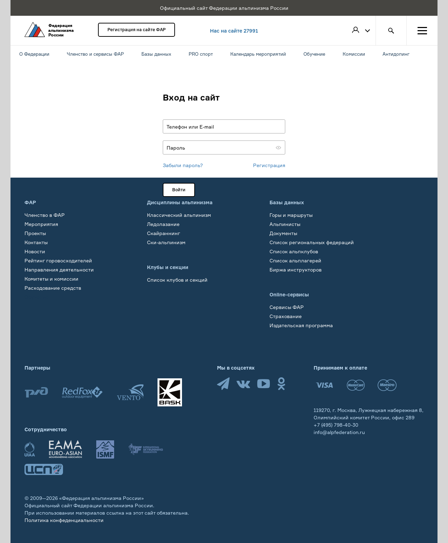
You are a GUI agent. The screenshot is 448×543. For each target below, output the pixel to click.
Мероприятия (41, 224)
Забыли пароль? (183, 165)
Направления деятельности (59, 270)
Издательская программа (301, 325)
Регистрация (269, 165)
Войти (179, 189)
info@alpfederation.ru (339, 432)
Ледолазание (163, 224)
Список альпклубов (294, 251)
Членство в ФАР (44, 215)
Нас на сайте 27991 (234, 31)
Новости (34, 251)
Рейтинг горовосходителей (58, 260)
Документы (283, 233)
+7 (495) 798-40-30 (336, 425)
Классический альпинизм (179, 215)
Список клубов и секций (177, 280)
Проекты (35, 233)
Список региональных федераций (312, 242)
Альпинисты (285, 224)
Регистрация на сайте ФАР (136, 29)
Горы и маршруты (291, 215)
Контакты (36, 242)
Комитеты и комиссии (51, 279)
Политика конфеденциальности (64, 520)
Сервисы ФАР (287, 307)
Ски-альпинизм (166, 242)
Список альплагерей (295, 260)
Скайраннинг (163, 233)
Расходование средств (52, 288)
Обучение (36, 297)
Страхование (286, 316)
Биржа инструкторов (296, 270)
